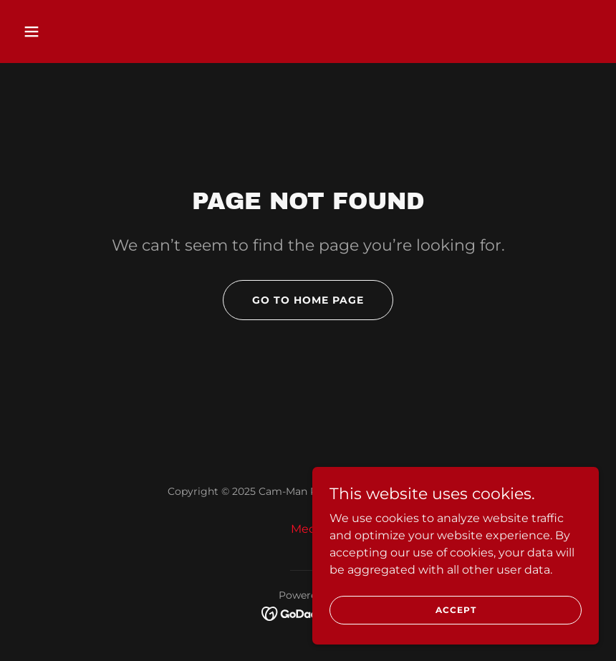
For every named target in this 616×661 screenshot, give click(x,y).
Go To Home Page (308, 300)
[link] (308, 612)
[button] (61, 31)
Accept (455, 609)
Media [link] (308, 529)
